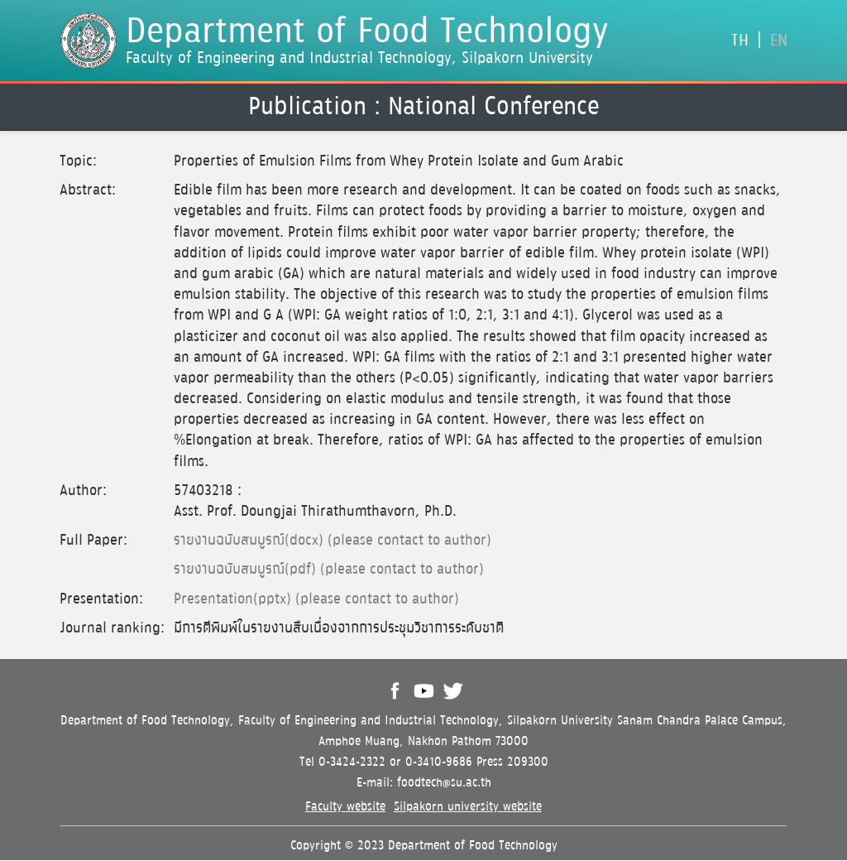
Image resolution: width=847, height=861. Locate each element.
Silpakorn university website (468, 806)
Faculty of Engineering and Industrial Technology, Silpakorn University (359, 58)
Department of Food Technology (367, 32)
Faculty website (345, 806)
